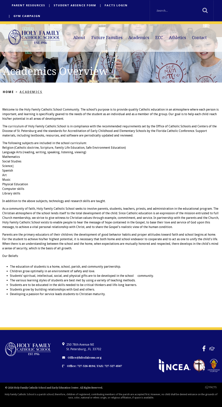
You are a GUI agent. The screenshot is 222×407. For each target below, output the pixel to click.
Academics (138, 37)
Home (8, 92)
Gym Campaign (27, 16)
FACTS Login (116, 5)
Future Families (107, 37)
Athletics (177, 37)
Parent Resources (28, 5)
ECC (159, 37)
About (79, 37)
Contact (199, 37)
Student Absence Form (75, 5)
